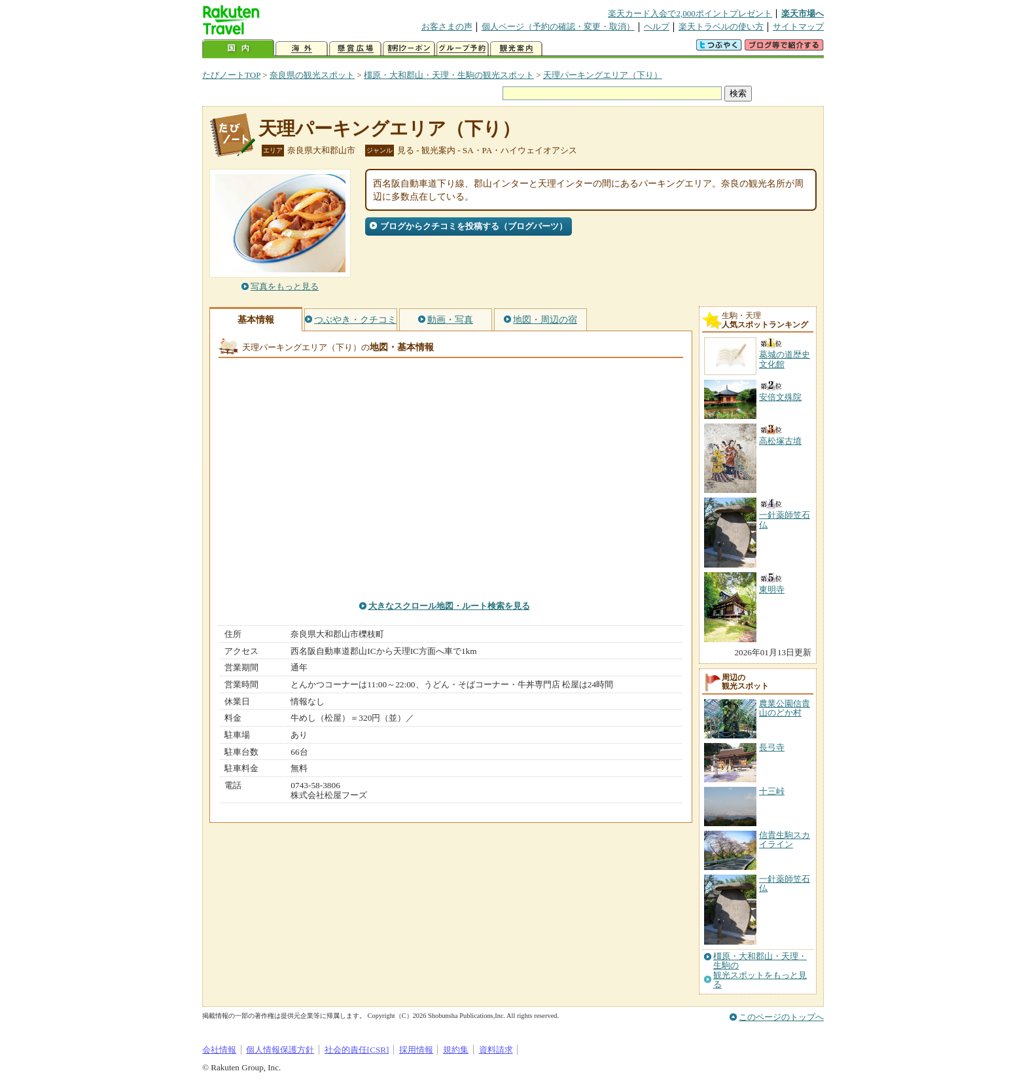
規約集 (456, 1050)
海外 (301, 48)
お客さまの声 (446, 26)
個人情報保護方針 (280, 1050)
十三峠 (772, 791)
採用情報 (416, 1050)
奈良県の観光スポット (312, 75)
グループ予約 (462, 48)
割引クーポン (409, 48)
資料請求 (496, 1050)
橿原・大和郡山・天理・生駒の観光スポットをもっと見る (760, 970)
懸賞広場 (355, 48)
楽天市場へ (802, 13)
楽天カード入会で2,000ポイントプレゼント (690, 13)
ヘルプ (656, 26)
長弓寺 (772, 747)
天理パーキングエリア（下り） (602, 75)
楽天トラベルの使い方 (721, 26)
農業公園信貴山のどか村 (784, 707)
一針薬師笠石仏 (784, 883)
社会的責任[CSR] (357, 1050)
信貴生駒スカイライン (784, 839)
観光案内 (516, 48)
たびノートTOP (231, 75)
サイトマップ (798, 26)
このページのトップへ (781, 1017)
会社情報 (219, 1050)
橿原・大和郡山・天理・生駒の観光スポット (449, 75)
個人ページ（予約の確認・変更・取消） (558, 26)
